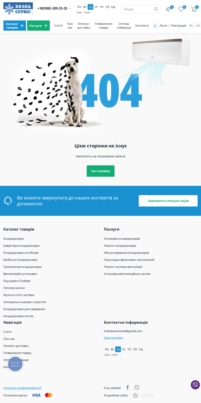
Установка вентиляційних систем (127, 274)
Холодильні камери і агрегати (24, 302)
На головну (100, 171)
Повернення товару (103, 26)
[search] (156, 9)
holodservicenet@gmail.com (123, 331)
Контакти (141, 25)
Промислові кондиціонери (22, 267)
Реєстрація (178, 25)
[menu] (14, 25)
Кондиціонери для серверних (24, 309)
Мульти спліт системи (18, 295)
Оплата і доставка (83, 26)
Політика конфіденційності (22, 388)
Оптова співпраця (124, 26)
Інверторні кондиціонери (21, 246)
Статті (58, 25)
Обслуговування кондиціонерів (126, 253)
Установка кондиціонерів (122, 238)
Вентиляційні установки (20, 274)
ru (191, 25)
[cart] (194, 9)
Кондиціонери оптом (18, 316)
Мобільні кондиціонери (20, 260)
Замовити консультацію (168, 201)
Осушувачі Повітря (16, 281)
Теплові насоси (14, 288)
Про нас (70, 26)
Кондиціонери (13, 238)
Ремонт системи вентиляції (123, 267)
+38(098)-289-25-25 (52, 8)
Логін (163, 25)
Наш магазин (113, 338)
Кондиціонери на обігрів (20, 253)
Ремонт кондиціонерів (120, 246)
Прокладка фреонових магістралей (129, 260)
